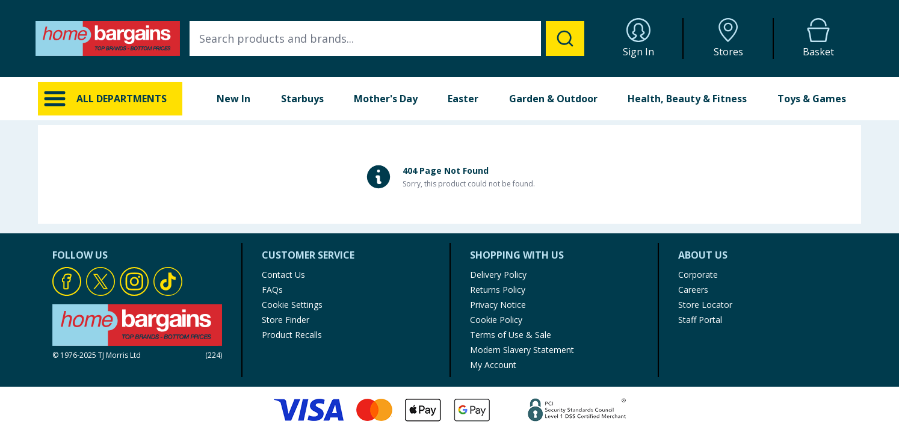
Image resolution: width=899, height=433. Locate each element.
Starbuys (302, 98)
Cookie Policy (496, 319)
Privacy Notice (498, 304)
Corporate (698, 274)
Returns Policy (497, 289)
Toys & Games (811, 98)
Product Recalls (292, 334)
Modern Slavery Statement (522, 349)
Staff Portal (700, 319)
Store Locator (705, 304)
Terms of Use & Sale (510, 334)
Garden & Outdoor (553, 98)
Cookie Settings (292, 304)
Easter (463, 98)
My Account (493, 364)
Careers (693, 289)
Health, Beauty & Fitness (687, 98)
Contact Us (283, 274)
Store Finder (285, 319)
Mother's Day (386, 98)
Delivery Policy (498, 274)
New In (233, 98)
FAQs (272, 289)
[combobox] (387, 38)
